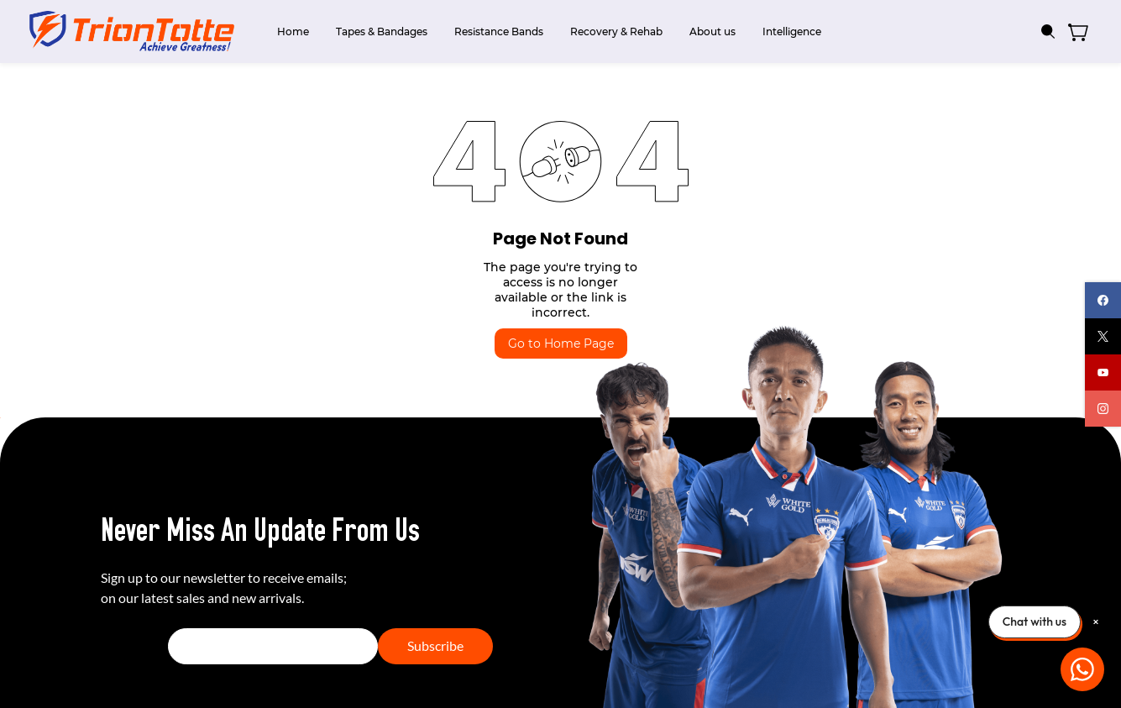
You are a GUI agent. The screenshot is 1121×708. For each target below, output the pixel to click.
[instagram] (1103, 409)
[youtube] (1103, 372)
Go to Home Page (561, 343)
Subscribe (435, 645)
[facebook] (1103, 300)
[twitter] (1103, 336)
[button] (1084, 32)
